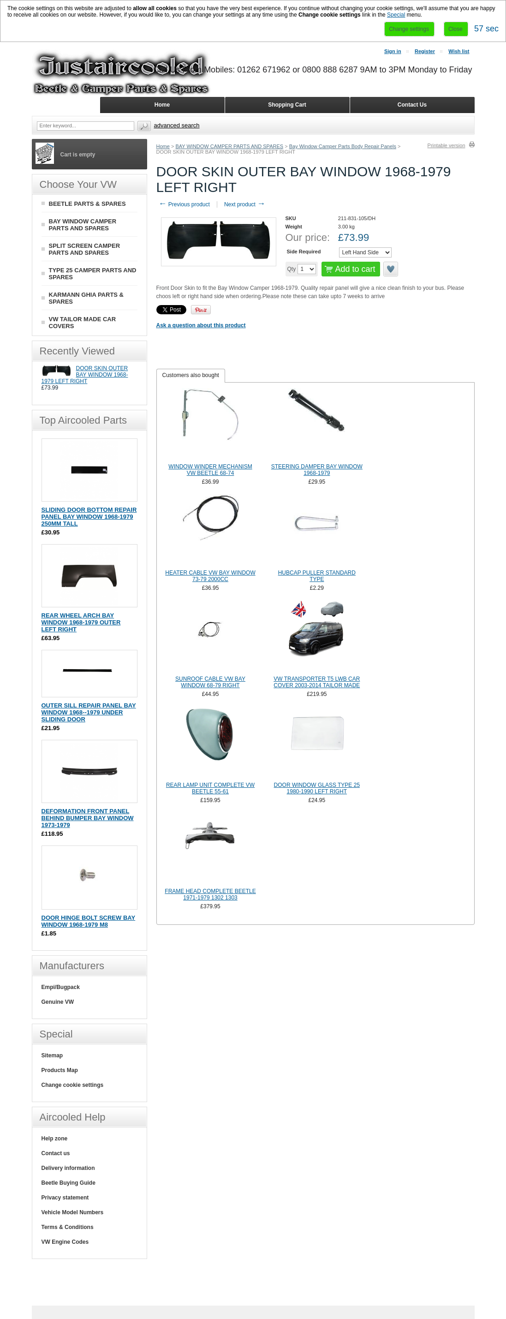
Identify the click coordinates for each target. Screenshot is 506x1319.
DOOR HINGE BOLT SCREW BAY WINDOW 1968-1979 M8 (89, 921)
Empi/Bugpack (61, 987)
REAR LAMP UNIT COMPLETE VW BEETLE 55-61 (210, 788)
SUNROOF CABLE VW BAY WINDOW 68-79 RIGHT (210, 682)
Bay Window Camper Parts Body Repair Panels (342, 146)
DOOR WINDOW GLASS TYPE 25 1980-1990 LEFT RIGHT (317, 788)
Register (425, 51)
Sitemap (52, 1055)
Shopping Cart (287, 105)
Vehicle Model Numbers (73, 1212)
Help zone (55, 1138)
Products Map (60, 1070)
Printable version (446, 145)
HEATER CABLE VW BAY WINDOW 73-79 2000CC (210, 576)
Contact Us (412, 105)
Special (396, 15)
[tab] (190, 376)
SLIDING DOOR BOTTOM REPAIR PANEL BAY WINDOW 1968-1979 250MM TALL (89, 516)
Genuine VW (58, 1002)
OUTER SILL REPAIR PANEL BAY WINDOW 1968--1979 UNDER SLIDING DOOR (89, 712)
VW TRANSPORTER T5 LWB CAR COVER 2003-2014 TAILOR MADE (317, 682)
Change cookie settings (73, 1085)
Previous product (184, 204)
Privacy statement (65, 1197)
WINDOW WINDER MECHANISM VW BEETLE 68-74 (210, 469)
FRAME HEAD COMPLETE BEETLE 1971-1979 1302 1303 (210, 894)
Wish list (458, 51)
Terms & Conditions (68, 1227)
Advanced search (177, 125)
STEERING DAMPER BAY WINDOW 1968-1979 (317, 469)
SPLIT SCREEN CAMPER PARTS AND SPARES (84, 249)
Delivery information (68, 1168)
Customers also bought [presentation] (190, 375)
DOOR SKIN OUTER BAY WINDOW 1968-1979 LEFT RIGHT (85, 374)
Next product (244, 204)
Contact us (56, 1153)
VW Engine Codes (65, 1242)
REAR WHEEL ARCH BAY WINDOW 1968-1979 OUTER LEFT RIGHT (81, 622)
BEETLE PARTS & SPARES (87, 203)
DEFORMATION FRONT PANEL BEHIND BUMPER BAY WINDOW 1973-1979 (88, 818)
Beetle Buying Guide (68, 1183)
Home (163, 146)
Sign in (392, 51)
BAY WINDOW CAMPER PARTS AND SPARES (229, 146)
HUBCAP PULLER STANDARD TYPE (317, 576)
